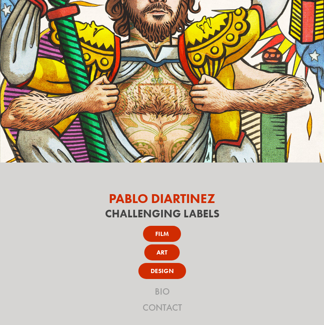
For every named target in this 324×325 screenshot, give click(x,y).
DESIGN (162, 271)
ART (162, 252)
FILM (162, 234)
